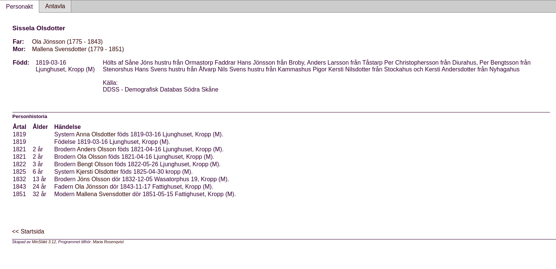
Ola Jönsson (91, 186)
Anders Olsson (96, 149)
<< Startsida (28, 231)
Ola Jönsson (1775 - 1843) (67, 41)
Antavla (55, 6)
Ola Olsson (92, 157)
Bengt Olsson (95, 164)
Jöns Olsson (93, 179)
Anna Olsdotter (96, 134)
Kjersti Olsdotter (97, 171)
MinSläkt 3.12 (44, 241)
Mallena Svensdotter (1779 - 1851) (78, 49)
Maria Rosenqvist (108, 241)
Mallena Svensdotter (103, 194)
